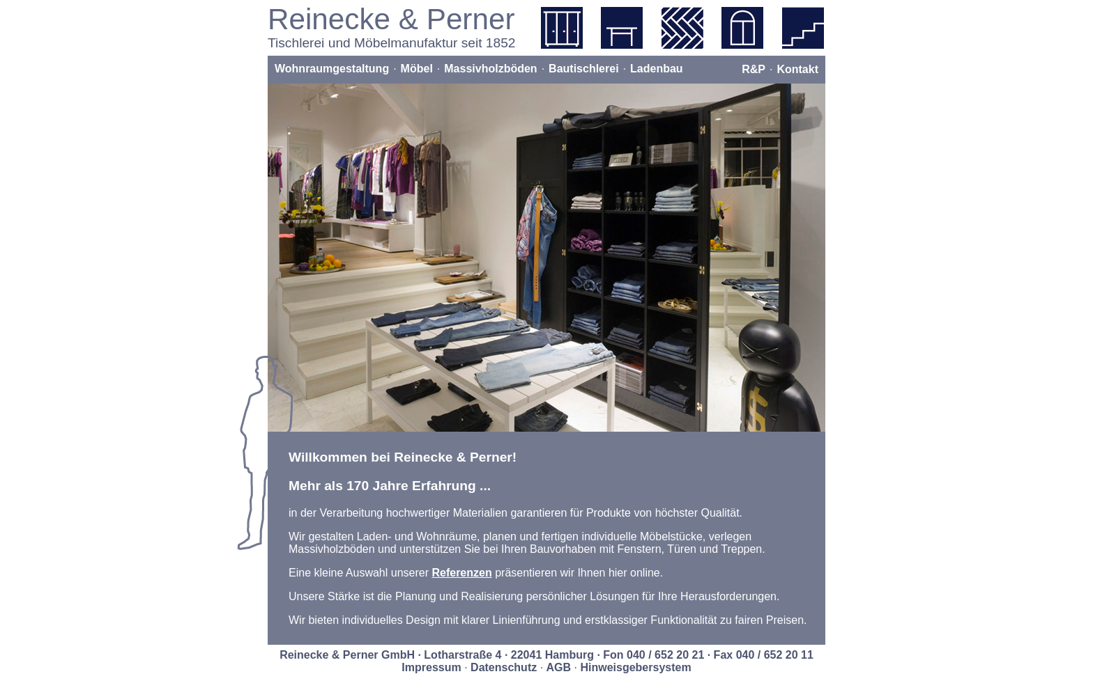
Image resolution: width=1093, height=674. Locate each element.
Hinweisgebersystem (635, 667)
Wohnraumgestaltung (332, 69)
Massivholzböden (490, 69)
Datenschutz (504, 667)
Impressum (431, 667)
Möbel (417, 69)
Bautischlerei (583, 69)
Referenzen (461, 573)
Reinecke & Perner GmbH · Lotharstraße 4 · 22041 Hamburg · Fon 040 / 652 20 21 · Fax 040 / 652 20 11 (546, 655)
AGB (559, 667)
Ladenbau (656, 69)
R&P (753, 69)
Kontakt (797, 69)
